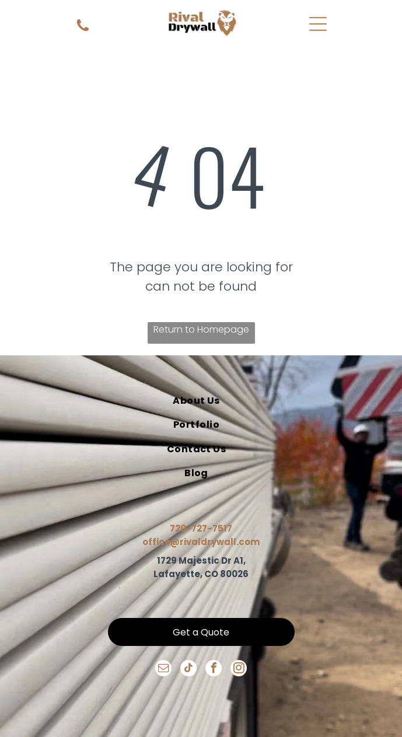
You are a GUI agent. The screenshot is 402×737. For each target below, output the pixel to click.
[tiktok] (188, 669)
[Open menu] (318, 24)
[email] (163, 669)
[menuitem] (196, 401)
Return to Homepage (201, 329)
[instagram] (238, 669)
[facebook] (213, 669)
